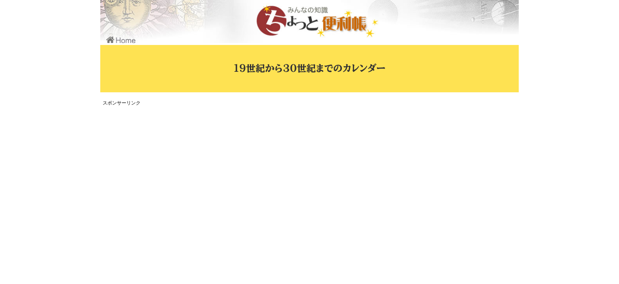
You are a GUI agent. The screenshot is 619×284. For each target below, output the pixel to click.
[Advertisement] (248, 163)
